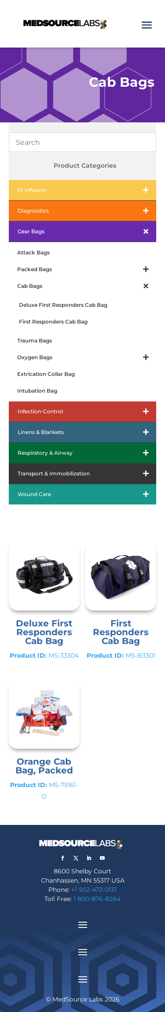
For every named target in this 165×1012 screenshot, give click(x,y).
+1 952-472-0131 (94, 890)
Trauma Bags (34, 340)
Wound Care (87, 494)
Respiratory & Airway (87, 453)
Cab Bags (86, 286)
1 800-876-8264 (97, 899)
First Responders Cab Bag (53, 321)
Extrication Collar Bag (46, 374)
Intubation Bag (37, 390)
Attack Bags (33, 252)
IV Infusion (87, 190)
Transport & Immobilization (87, 474)
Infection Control (87, 411)
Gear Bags (87, 231)
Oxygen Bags (86, 357)
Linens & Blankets (87, 432)
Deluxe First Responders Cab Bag (63, 305)
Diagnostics (87, 211)
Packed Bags (86, 269)
